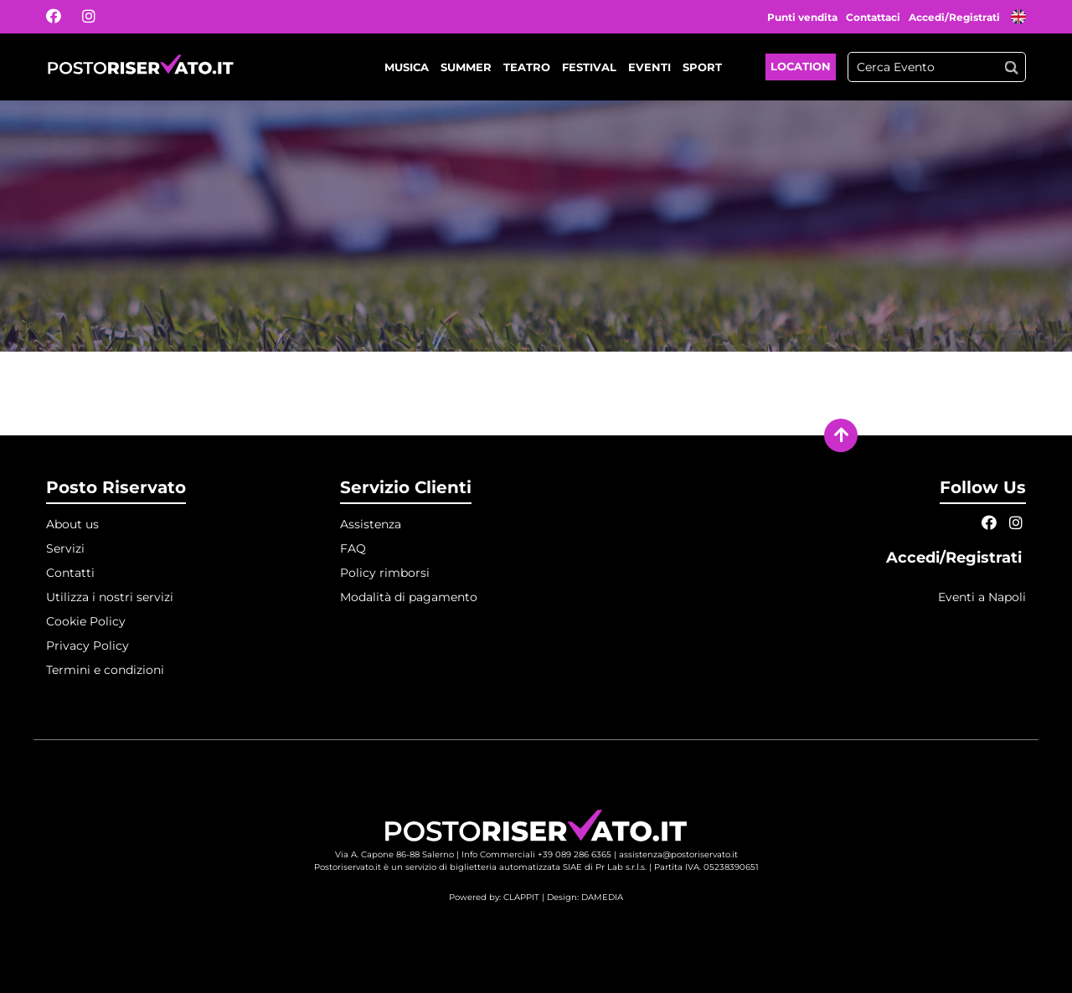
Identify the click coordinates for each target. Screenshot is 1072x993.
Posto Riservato (116, 487)
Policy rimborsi (385, 572)
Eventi (649, 67)
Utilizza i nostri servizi (109, 597)
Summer (466, 67)
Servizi (65, 548)
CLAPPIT (521, 897)
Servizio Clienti (406, 487)
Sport (702, 67)
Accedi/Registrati (955, 17)
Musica (406, 67)
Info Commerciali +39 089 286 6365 (536, 854)
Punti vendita (802, 17)
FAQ (353, 548)
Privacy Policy (87, 645)
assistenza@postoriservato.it (678, 854)
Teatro (526, 67)
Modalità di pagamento (408, 597)
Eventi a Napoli (982, 597)
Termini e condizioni (105, 669)
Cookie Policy (86, 621)
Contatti (70, 572)
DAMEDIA (602, 897)
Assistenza (370, 524)
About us (72, 524)
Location (800, 66)
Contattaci (873, 17)
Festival (589, 67)
